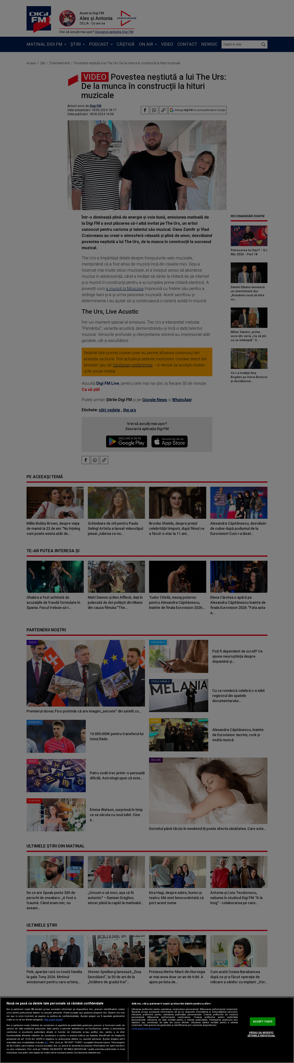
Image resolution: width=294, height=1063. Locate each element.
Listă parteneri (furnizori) (145, 1029)
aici (46, 1042)
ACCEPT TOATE (263, 1021)
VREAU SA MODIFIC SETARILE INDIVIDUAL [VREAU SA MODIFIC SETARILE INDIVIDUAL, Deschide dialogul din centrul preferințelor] (261, 1034)
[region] (147, 1030)
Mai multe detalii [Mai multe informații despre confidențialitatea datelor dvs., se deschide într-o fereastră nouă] (53, 1019)
